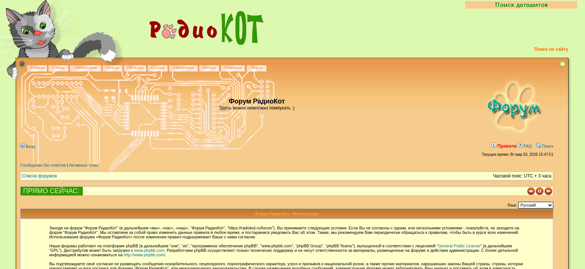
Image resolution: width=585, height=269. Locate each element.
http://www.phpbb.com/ (144, 255)
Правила (504, 146)
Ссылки (158, 67)
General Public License (459, 246)
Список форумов (39, 176)
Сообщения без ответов (43, 165)
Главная (37, 67)
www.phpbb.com (149, 250)
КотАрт (209, 67)
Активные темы (83, 165)
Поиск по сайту (551, 49)
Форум (257, 67)
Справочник (183, 67)
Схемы (58, 67)
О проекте (232, 67)
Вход (27, 146)
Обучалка (135, 67)
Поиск (544, 146)
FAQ (525, 146)
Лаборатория (86, 67)
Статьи (113, 67)
